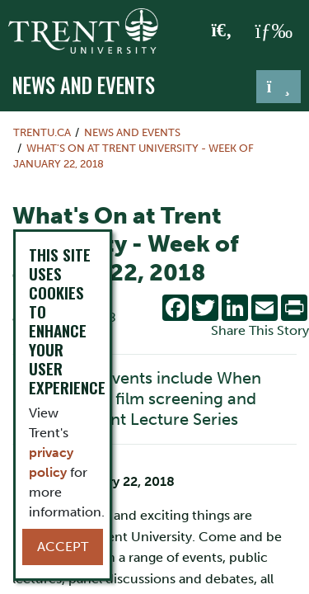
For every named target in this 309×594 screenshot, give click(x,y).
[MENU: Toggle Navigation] (273, 31)
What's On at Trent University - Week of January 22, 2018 (133, 156)
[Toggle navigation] (278, 86)
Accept (62, 546)
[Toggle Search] (222, 31)
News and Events (83, 85)
